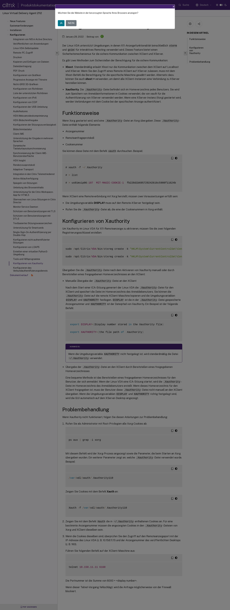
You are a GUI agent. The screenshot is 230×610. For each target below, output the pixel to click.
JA (61, 23)
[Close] (173, 6)
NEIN (71, 23)
